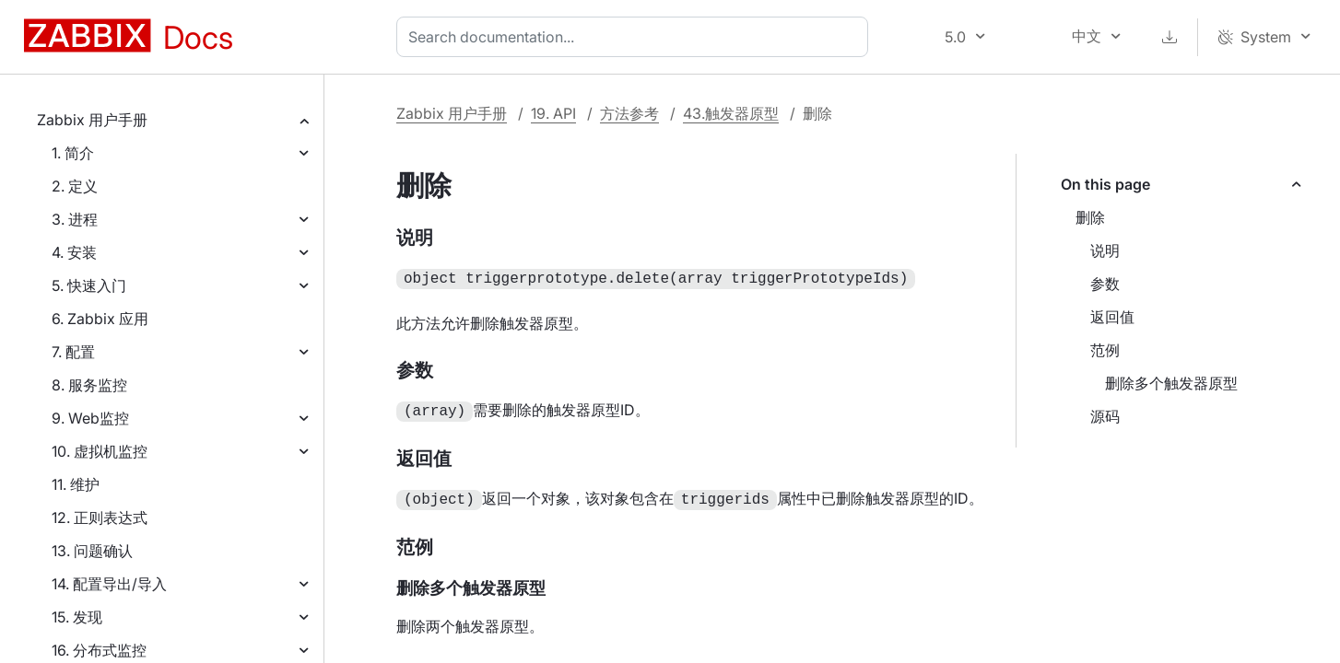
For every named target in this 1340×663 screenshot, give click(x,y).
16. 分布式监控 (99, 650)
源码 (1105, 416)
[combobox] (636, 36)
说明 (1105, 250)
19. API (553, 113)
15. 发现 (77, 617)
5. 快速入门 (89, 285)
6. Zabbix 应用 (100, 318)
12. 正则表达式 (99, 517)
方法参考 (629, 113)
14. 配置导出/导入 (109, 584)
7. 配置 (73, 352)
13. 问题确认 (92, 550)
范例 (1105, 350)
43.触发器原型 (731, 113)
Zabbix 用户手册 (92, 119)
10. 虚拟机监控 (99, 451)
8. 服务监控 (89, 385)
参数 (1105, 283)
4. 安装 (74, 252)
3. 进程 (75, 219)
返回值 (1112, 317)
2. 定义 (75, 186)
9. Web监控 (90, 418)
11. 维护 (76, 484)
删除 (1090, 217)
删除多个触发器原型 (1171, 383)
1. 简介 (73, 153)
